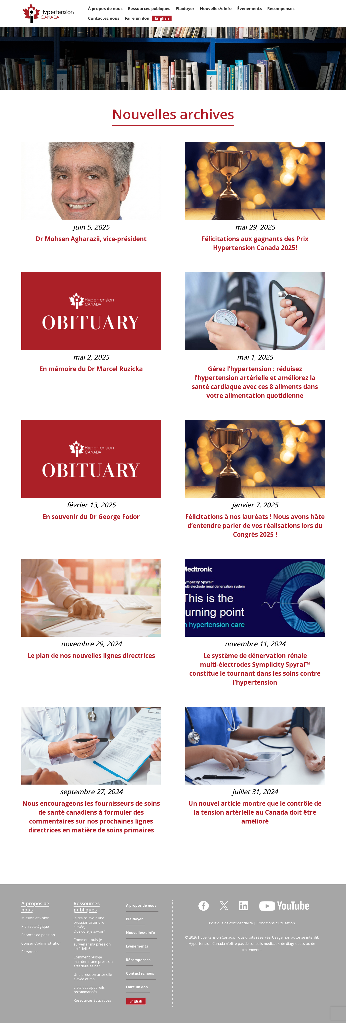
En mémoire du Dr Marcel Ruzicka (91, 368)
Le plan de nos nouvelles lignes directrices (91, 655)
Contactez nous (140, 973)
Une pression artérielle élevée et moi (93, 976)
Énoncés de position (38, 935)
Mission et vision (35, 918)
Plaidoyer (134, 919)
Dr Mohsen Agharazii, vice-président (91, 238)
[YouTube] (284, 906)
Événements (137, 946)
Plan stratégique (35, 926)
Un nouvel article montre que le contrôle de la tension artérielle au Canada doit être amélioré (255, 812)
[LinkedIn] (243, 905)
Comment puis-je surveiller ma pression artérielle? (92, 944)
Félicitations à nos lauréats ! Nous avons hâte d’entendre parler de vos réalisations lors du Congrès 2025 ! (255, 525)
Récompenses (138, 960)
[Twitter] (224, 905)
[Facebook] (203, 905)
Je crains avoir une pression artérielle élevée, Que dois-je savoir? (89, 925)
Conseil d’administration (41, 943)
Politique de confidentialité (231, 923)
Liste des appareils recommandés (89, 989)
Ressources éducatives (92, 1000)
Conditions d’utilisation (276, 923)
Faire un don (137, 987)
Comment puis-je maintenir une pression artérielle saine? (93, 961)
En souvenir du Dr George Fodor (91, 516)
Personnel (29, 952)
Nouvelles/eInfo (140, 932)
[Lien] (48, 13)
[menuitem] (136, 1001)
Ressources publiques (87, 906)
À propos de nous (35, 906)
